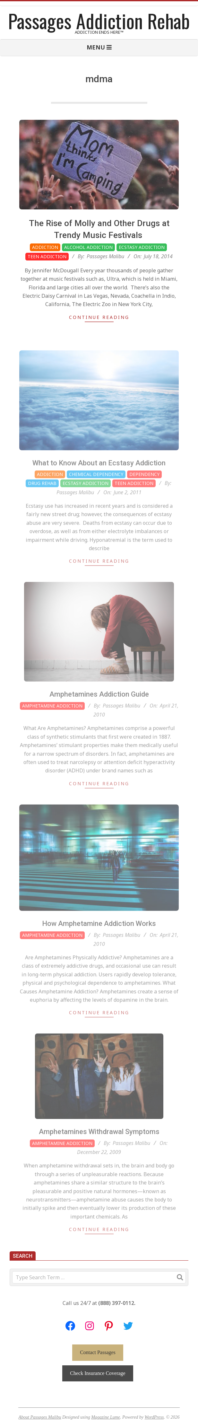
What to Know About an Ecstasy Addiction (99, 477)
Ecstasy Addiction (142, 247)
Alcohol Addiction (88, 247)
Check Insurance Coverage (97, 1373)
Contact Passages (98, 1352)
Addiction (45, 247)
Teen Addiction (47, 256)
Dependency (144, 488)
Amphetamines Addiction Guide (99, 708)
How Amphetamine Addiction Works (99, 938)
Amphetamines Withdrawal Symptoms (99, 1146)
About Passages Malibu (39, 1417)
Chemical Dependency (96, 488)
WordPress (154, 1417)
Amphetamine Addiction (52, 720)
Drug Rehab (42, 497)
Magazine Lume (105, 1417)
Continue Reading (99, 317)
